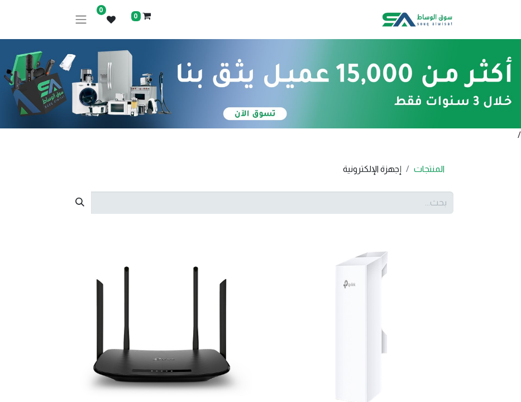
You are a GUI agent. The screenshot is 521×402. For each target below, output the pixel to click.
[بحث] (80, 203)
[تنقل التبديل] (81, 20)
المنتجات (429, 169)
